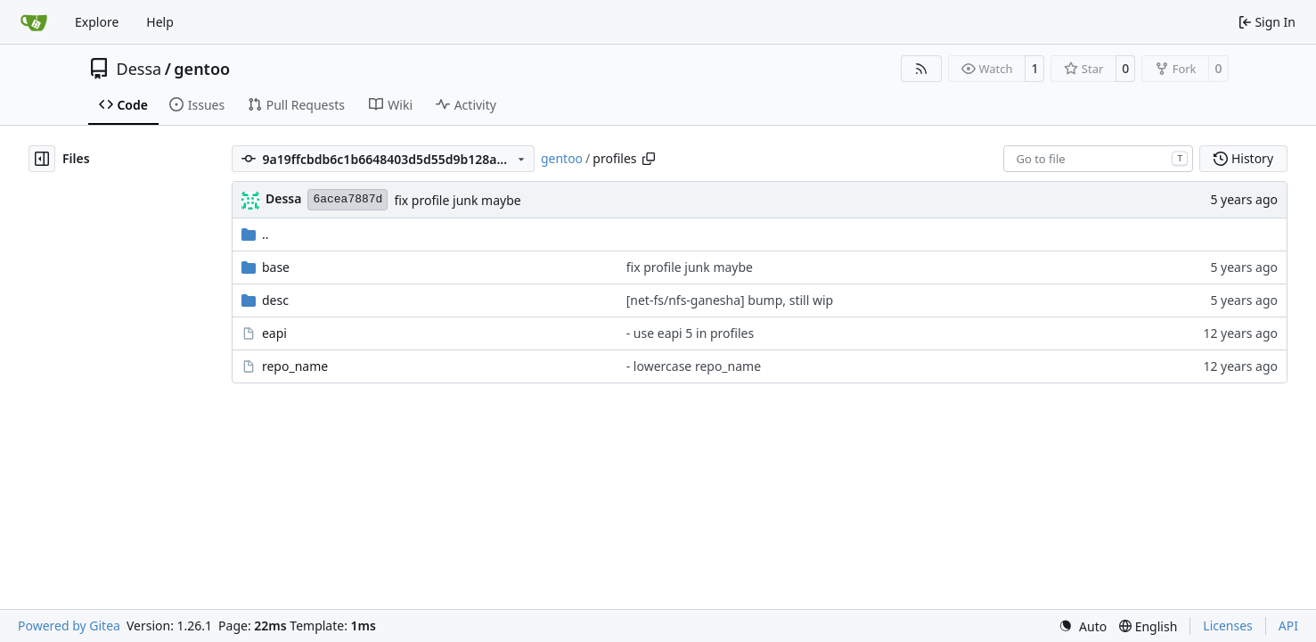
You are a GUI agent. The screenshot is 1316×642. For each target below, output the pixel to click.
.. (255, 234)
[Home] (34, 22)
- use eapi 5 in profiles (690, 333)
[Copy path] (648, 158)
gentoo (202, 69)
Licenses (1228, 625)
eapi (274, 333)
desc (275, 300)
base (276, 267)
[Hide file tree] (42, 158)
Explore (97, 21)
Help (160, 21)
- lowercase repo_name (693, 366)
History (1243, 158)
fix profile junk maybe (457, 200)
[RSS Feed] (921, 68)
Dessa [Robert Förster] (283, 198)
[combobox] (1098, 158)
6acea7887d (347, 199)
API (1288, 625)
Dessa (139, 69)
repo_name (295, 366)
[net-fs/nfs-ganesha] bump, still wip (729, 300)
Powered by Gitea (69, 625)
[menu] (1083, 626)
